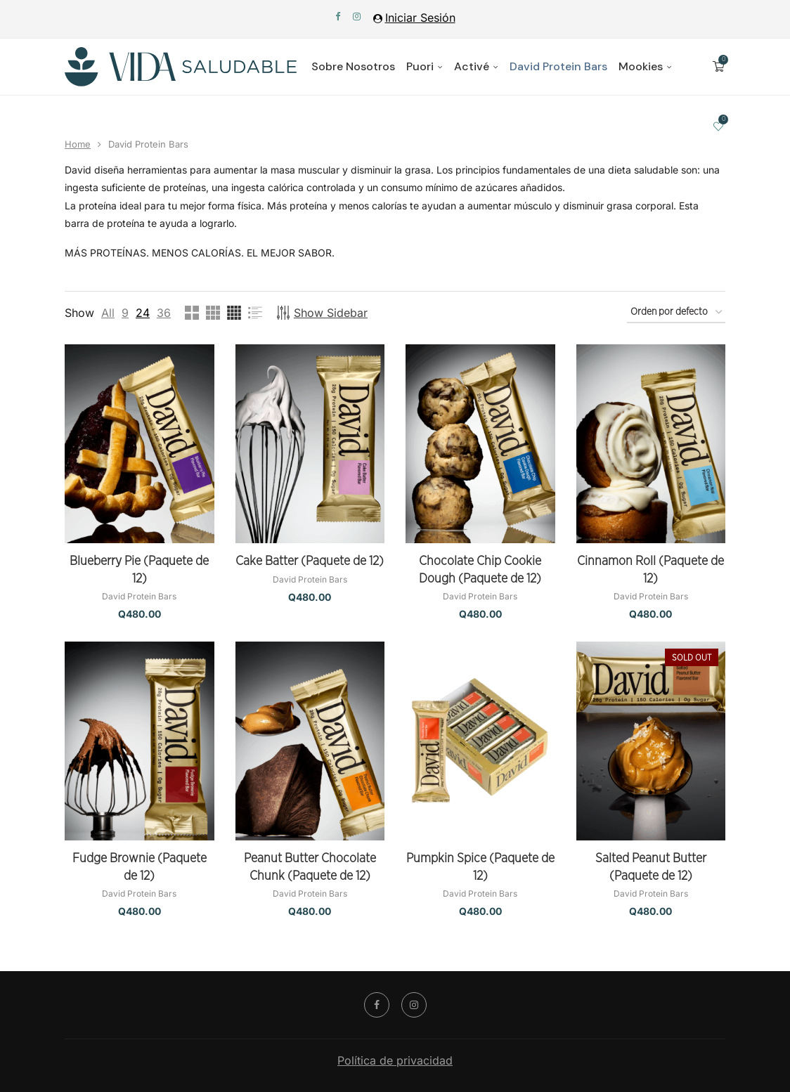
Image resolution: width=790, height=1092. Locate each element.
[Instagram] (357, 16)
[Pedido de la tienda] (676, 312)
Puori (420, 66)
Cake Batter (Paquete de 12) (309, 561)
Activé (471, 66)
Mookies (641, 66)
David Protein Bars (558, 66)
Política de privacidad (395, 1060)
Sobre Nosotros (353, 66)
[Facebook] (337, 16)
